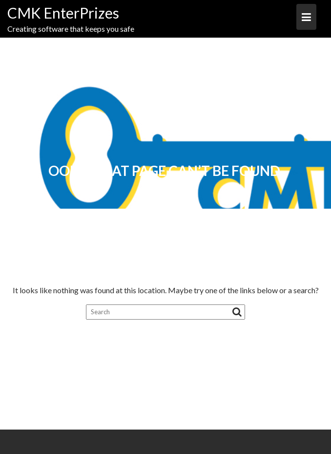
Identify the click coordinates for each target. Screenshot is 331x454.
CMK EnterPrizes (63, 13)
